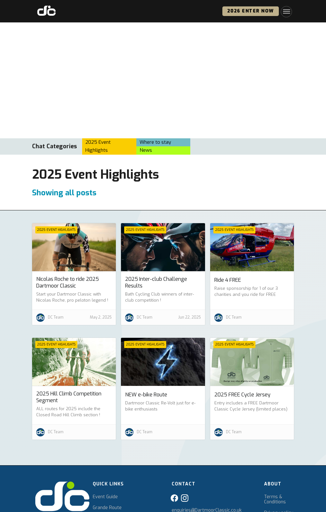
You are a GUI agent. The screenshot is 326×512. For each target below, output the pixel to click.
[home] (46, 11)
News (146, 150)
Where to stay (155, 142)
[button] (286, 11)
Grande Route (107, 507)
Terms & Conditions (275, 499)
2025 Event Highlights (98, 146)
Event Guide (105, 497)
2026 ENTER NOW (250, 11)
